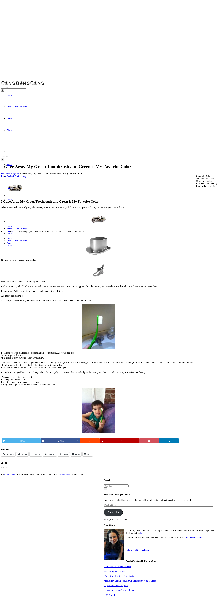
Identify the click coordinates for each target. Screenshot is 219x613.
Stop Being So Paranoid (114, 571)
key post (144, 533)
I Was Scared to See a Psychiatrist (119, 576)
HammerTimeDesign (205, 186)
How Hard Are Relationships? (117, 566)
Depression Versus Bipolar (116, 585)
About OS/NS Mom (193, 538)
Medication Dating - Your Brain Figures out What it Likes (130, 581)
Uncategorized (63, 474)
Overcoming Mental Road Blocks (119, 590)
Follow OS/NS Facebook (137, 550)
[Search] (2, 90)
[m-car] (15, 195)
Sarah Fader (9, 474)
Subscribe (113, 512)
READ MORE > (111, 595)
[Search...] (13, 87)
